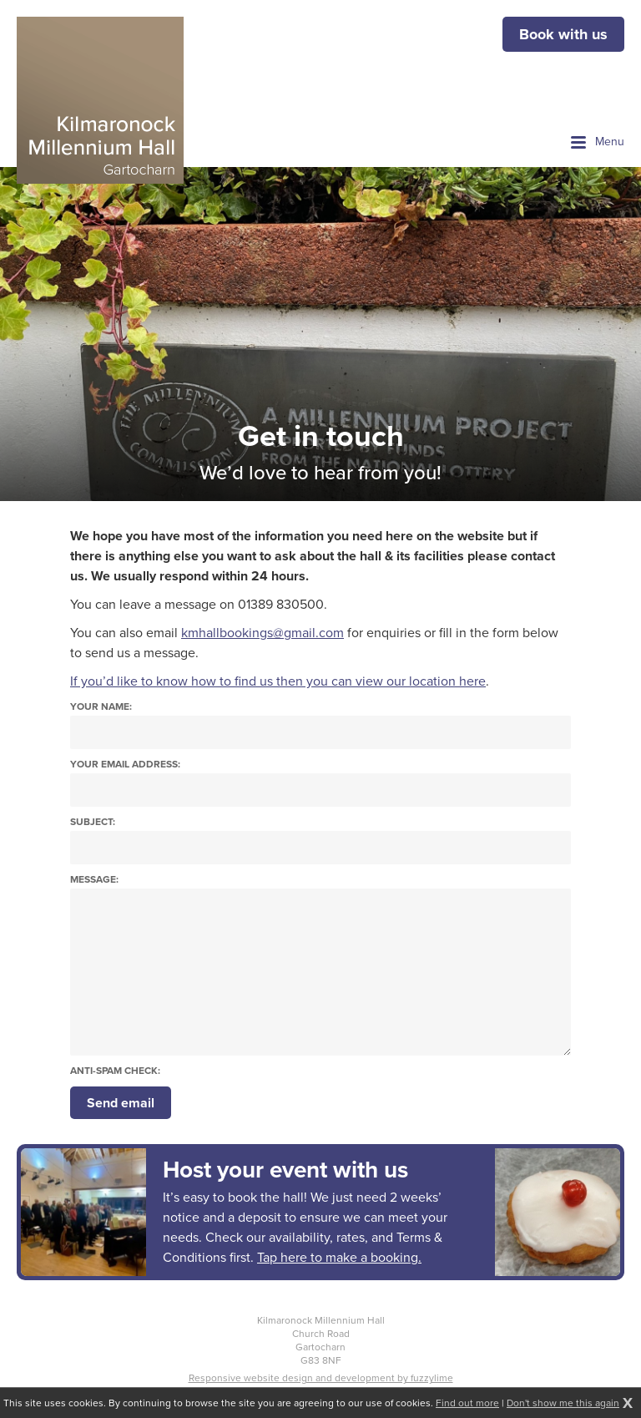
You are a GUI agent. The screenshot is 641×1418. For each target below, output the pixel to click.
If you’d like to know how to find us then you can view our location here (278, 681)
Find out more (467, 1403)
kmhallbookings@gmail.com (262, 632)
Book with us (563, 34)
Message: (94, 880)
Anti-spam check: (115, 1071)
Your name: (101, 707)
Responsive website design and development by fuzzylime (321, 1377)
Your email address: (125, 764)
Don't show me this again (563, 1403)
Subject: (92, 822)
